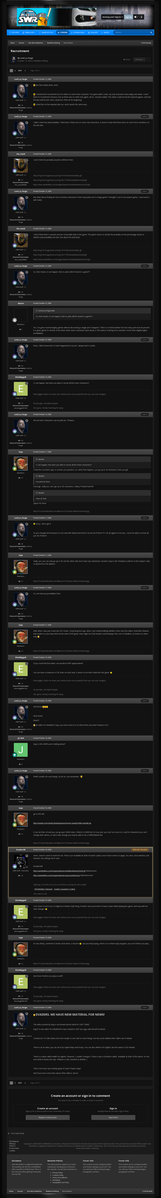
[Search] (125, 32)
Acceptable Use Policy (60, 1182)
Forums (63, 32)
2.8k (20, 105)
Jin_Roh (21, 738)
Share (126, 59)
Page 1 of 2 (35, 71)
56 (21, 764)
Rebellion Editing (41, 61)
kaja (21, 452)
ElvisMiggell (20, 377)
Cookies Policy (57, 1175)
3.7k (20, 403)
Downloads (79, 32)
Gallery (94, 32)
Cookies (12, 1151)
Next (20, 71)
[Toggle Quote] (37, 311)
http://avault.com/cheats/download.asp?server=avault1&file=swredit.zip (62, 823)
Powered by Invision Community (87, 1148)
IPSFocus (12, 1144)
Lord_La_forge (26, 58)
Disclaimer (56, 1180)
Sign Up (128, 17)
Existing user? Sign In (113, 16)
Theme (12, 1146)
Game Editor (47, 32)
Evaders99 (20, 849)
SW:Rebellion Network (43, 889)
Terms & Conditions (59, 1177)
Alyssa (21, 303)
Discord (15, 32)
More (106, 32)
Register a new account (48, 1117)
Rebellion (29, 32)
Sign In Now (113, 1117)
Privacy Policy (14, 1148)
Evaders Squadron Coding (64, 889)
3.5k (20, 180)
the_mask (20, 154)
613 (20, 478)
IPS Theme (13, 1141)
